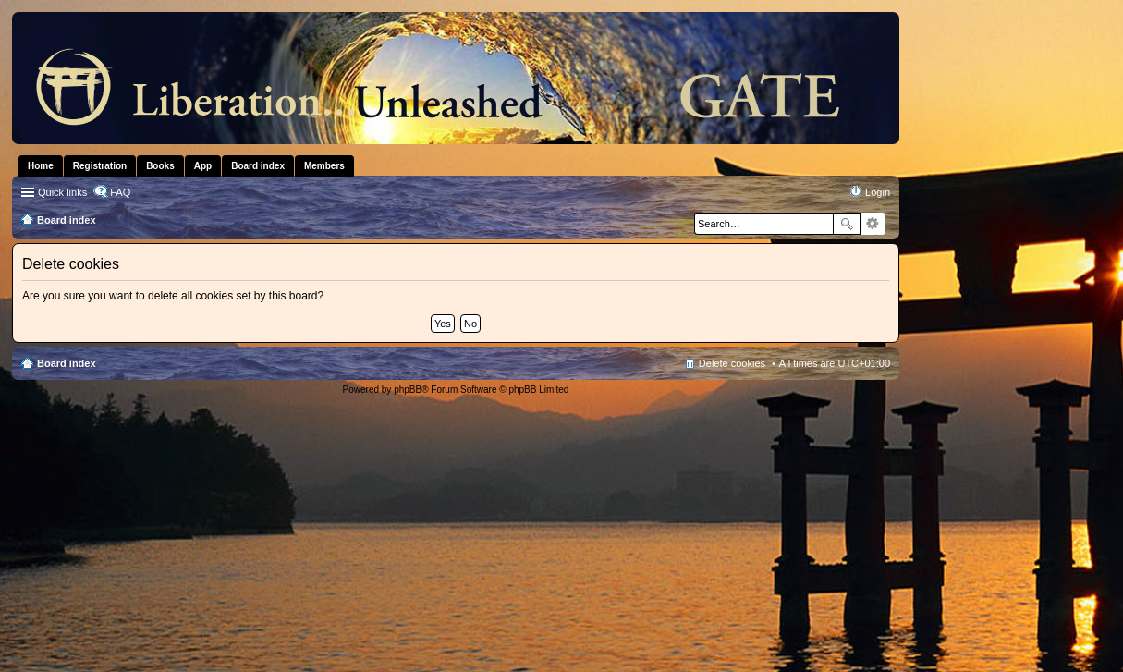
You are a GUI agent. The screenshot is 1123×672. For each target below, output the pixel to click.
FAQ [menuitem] (120, 192)
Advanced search (873, 224)
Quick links (62, 192)
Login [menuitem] (877, 192)
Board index (66, 363)
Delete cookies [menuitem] (732, 363)
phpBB (407, 390)
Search (847, 224)
